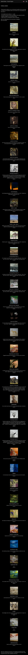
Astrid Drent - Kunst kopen (7, 1)
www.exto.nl (11, 651)
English (23, 1)
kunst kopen (15, 10)
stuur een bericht (4, 20)
